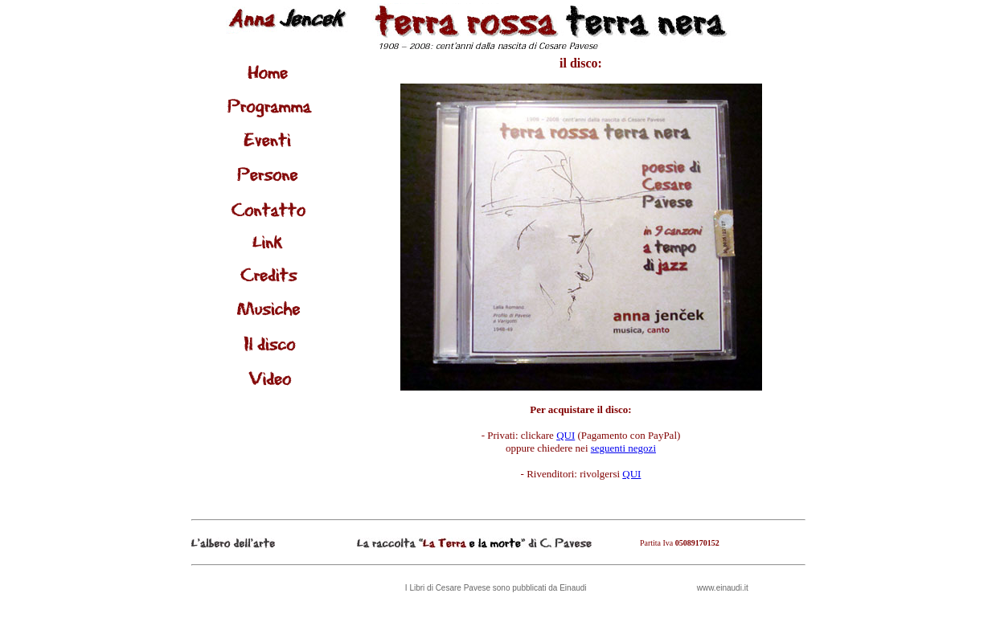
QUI (565, 435)
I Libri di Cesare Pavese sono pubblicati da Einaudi (496, 587)
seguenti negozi (623, 448)
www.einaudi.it (722, 587)
